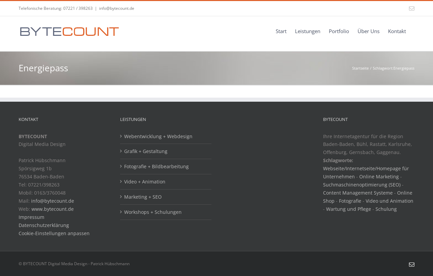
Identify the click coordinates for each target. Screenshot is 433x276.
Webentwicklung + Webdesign (158, 136)
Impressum (31, 217)
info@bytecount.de (116, 8)
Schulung (386, 209)
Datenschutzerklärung (44, 225)
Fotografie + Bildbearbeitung (156, 166)
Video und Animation (389, 201)
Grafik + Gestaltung (145, 151)
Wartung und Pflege (348, 209)
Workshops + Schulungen (153, 212)
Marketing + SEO (143, 197)
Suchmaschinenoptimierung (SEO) (362, 184)
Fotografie (350, 201)
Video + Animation (144, 181)
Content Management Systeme (358, 193)
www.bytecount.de (52, 209)
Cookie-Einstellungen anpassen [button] (54, 233)
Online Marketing (379, 176)
